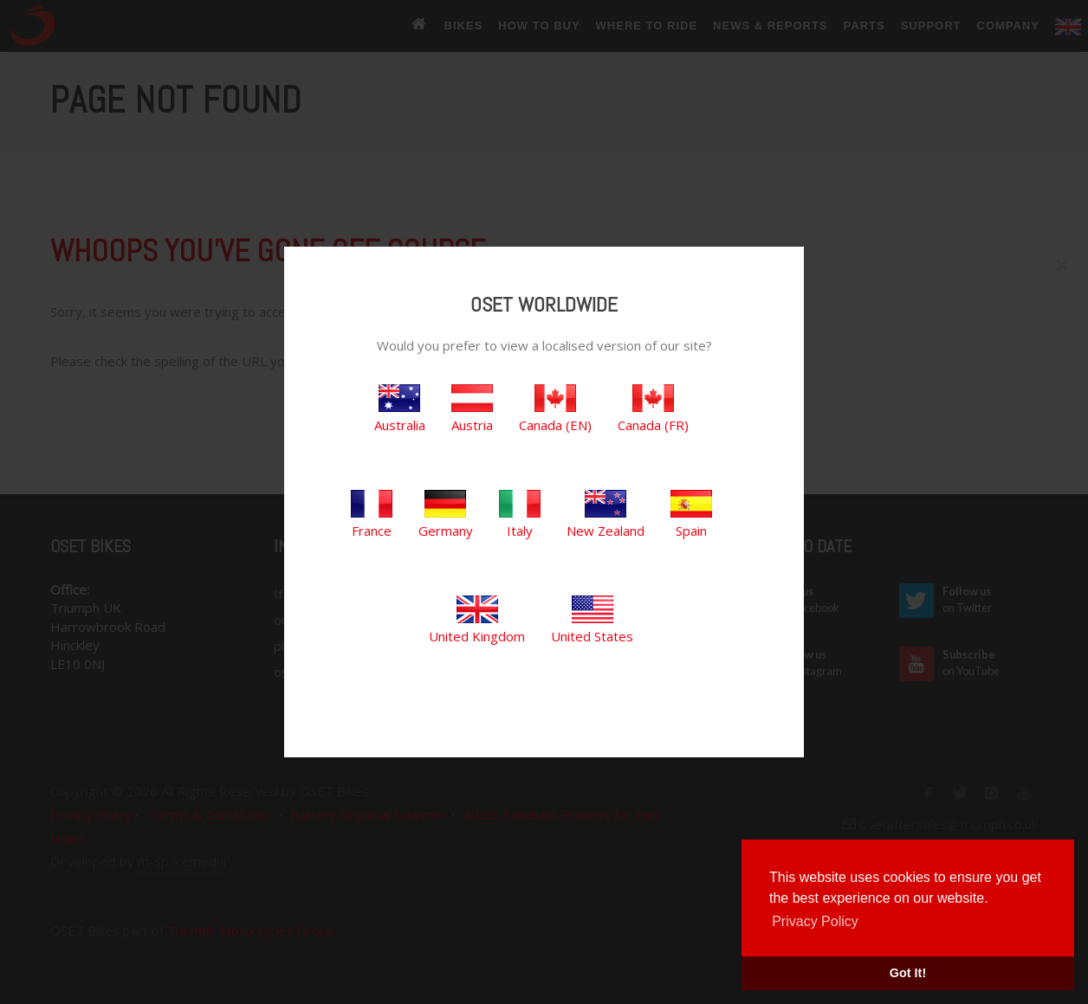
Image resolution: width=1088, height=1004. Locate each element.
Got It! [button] (908, 973)
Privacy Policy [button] (815, 921)
